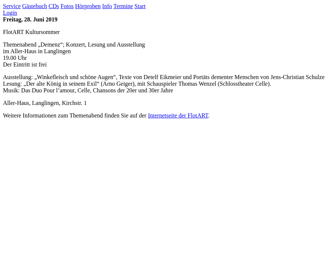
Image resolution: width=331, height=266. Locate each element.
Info (107, 6)
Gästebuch (34, 6)
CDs (54, 6)
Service (12, 6)
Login (10, 13)
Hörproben (88, 6)
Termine (123, 6)
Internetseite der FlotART (178, 115)
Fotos (67, 6)
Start (139, 6)
